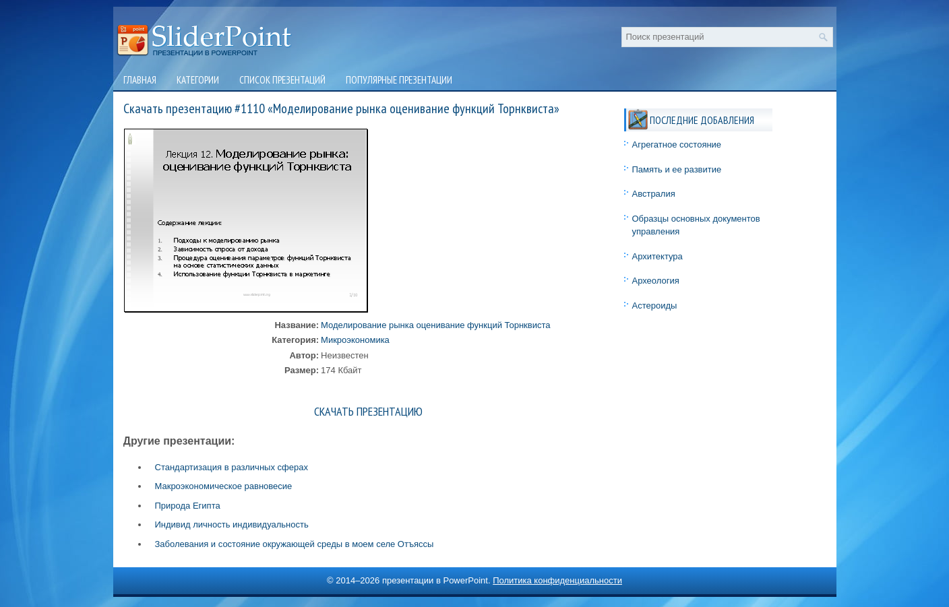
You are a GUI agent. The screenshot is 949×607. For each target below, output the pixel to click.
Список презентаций (282, 79)
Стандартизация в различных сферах (231, 467)
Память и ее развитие (677, 169)
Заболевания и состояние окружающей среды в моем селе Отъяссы (294, 544)
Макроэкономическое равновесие (224, 486)
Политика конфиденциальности (557, 580)
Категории (198, 79)
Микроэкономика (355, 340)
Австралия (653, 194)
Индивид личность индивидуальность (232, 524)
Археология (655, 281)
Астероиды (654, 305)
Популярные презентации (399, 79)
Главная (139, 79)
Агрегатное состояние (677, 144)
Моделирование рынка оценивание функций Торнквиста (435, 325)
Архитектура (657, 256)
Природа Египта (187, 506)
